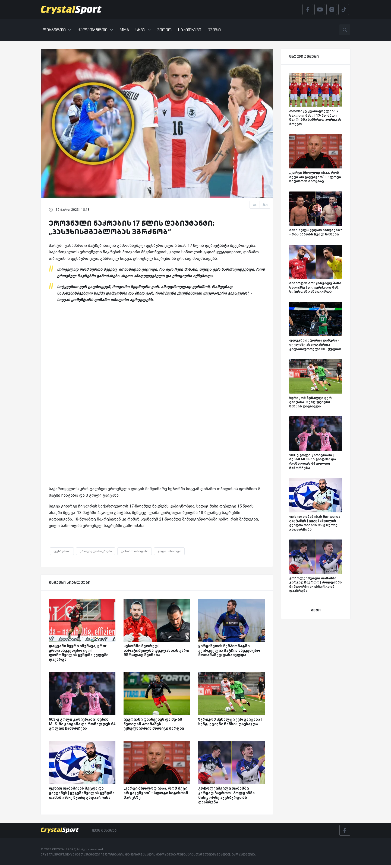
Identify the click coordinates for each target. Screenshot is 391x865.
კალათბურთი (95, 30)
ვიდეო (164, 30)
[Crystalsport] (71, 9)
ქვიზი (214, 30)
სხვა (143, 30)
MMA (124, 30)
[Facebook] (344, 830)
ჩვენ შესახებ (104, 830)
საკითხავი (189, 30)
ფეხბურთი (57, 30)
